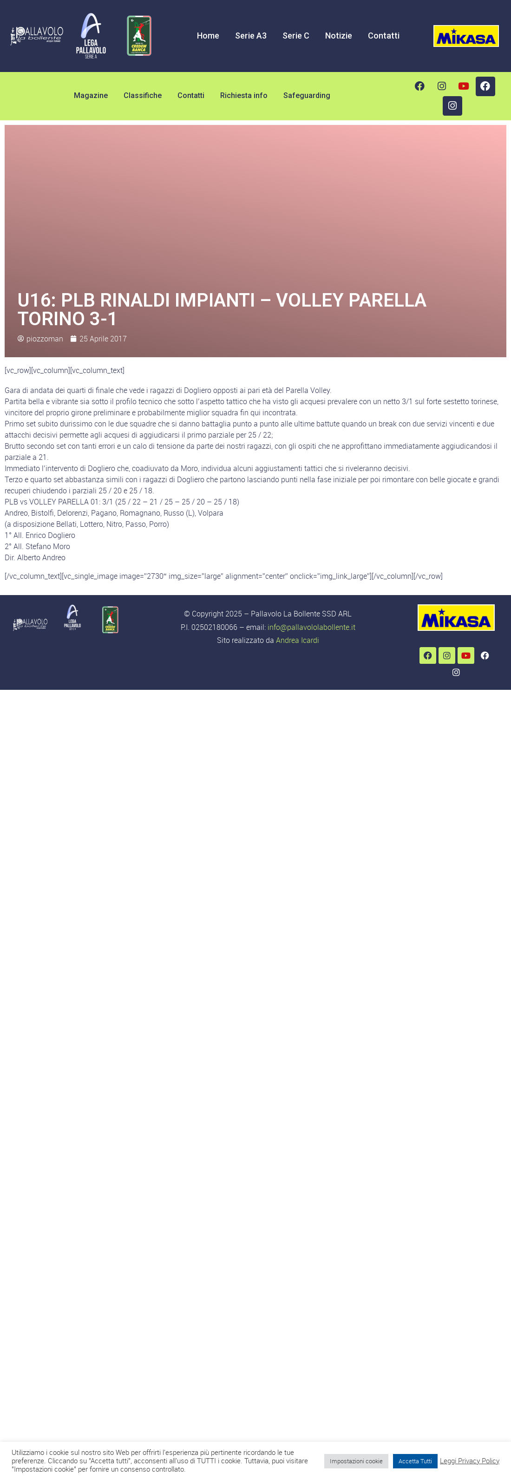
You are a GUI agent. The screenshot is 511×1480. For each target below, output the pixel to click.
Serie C (295, 35)
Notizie (338, 35)
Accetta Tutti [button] (415, 1461)
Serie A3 (251, 35)
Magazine (91, 95)
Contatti (384, 35)
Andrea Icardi (297, 640)
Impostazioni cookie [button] (356, 1461)
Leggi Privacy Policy (469, 1461)
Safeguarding (306, 95)
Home (208, 35)
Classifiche (143, 95)
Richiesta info (244, 95)
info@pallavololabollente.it (311, 627)
